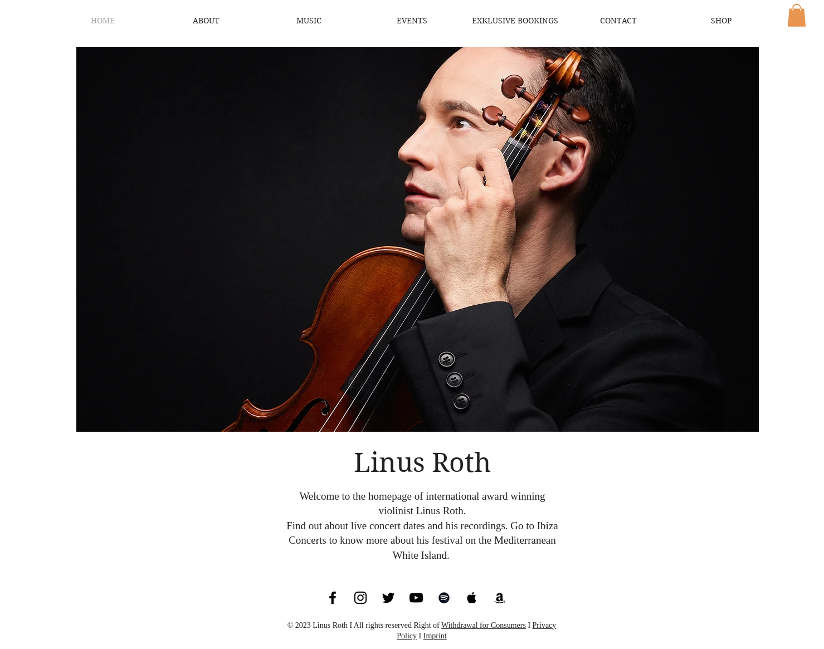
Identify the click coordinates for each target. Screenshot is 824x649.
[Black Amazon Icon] (499, 597)
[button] (796, 15)
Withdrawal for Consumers (483, 625)
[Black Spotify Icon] (444, 597)
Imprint (435, 636)
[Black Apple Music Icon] (472, 597)
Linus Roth (422, 463)
